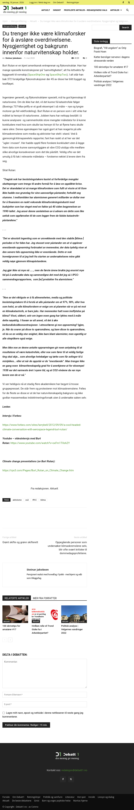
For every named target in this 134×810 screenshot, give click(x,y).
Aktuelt (46, 10)
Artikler (116, 10)
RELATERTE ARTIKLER (17, 598)
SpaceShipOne (36, 74)
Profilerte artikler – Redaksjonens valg (85, 10)
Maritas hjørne (80, 800)
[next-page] (10, 640)
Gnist (36, 800)
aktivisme (17, 499)
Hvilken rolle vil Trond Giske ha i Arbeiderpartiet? (111, 74)
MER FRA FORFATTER (45, 598)
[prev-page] (4, 640)
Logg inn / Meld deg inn (39, 2)
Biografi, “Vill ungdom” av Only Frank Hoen (110, 50)
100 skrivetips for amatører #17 (111, 67)
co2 (27, 499)
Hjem (5, 21)
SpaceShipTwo (58, 74)
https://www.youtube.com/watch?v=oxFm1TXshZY (40, 443)
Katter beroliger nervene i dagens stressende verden (112, 59)
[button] (127, 10)
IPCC (34, 499)
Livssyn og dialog (106, 797)
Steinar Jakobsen (13, 58)
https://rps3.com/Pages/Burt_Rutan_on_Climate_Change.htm (38, 470)
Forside (6, 797)
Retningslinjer (73, 2)
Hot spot (81, 797)
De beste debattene (21, 800)
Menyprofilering (19, 21)
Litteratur (70, 797)
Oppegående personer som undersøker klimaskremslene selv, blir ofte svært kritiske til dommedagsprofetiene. (67, 548)
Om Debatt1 (58, 2)
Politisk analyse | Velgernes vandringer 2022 (72, 629)
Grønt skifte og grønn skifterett (20, 542)
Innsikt (57, 10)
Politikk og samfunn (52, 797)
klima (43, 499)
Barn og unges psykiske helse (56, 800)
